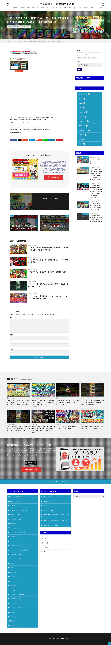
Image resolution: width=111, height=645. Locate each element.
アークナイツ (12, 541)
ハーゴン (79, 8)
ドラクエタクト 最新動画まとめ (55, 4)
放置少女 (11, 567)
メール (12, 342)
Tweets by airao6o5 (15, 125)
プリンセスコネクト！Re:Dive (17, 594)
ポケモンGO (12, 616)
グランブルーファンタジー (16, 607)
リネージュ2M (13, 576)
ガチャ (65, 8)
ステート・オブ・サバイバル (17, 532)
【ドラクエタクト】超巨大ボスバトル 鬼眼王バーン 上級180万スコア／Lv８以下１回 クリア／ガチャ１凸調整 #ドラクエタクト (43, 429)
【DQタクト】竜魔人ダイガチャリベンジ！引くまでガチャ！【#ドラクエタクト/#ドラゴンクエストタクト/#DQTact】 (43, 403)
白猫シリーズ (12, 585)
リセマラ (99, 8)
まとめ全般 (35, 8)
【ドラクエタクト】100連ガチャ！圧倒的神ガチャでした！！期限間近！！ (92, 427)
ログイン (43, 538)
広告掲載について (47, 501)
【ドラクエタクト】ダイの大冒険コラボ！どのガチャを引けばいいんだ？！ (96, 206)
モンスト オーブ (13, 625)
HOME (10, 41)
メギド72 (11, 612)
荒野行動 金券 (13, 621)
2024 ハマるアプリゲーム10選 (17, 497)
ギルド (84, 57)
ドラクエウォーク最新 (15, 519)
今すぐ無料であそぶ (53, 177)
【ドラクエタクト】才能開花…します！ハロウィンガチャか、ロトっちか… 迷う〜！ (47, 297)
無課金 (82, 144)
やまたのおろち (91, 8)
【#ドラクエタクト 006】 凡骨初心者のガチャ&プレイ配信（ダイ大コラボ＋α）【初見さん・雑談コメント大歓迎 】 (96, 174)
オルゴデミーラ (44, 8)
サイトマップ (46, 497)
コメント (13, 317)
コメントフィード (46, 547)
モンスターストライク (15, 559)
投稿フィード (44, 543)
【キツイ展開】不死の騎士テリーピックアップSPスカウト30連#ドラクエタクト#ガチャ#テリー (67, 402)
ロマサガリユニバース (15, 590)
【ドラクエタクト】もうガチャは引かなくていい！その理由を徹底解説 (48, 261)
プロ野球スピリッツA (15, 554)
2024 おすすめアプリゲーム (16, 501)
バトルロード (53, 8)
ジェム (89, 57)
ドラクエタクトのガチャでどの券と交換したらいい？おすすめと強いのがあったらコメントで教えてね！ (92, 402)
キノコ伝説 (12, 505)
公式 (84, 8)
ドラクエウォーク (14, 603)
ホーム (9, 8)
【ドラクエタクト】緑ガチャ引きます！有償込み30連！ (47, 272)
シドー (60, 8)
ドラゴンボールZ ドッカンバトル (18, 510)
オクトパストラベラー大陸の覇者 (18, 550)
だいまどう (72, 8)
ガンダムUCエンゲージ (15, 514)
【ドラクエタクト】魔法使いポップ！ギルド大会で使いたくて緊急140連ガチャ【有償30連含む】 (42, 41)
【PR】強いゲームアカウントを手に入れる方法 (55, 525)
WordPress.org (45, 551)
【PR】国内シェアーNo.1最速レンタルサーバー (55, 521)
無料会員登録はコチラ (31, 469)
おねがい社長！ (13, 572)
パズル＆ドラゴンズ (14, 598)
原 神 (11, 581)
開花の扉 (79, 57)
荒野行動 (11, 563)
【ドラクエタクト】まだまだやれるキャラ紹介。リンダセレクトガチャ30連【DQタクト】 (48, 249)
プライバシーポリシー (48, 510)
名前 (11, 334)
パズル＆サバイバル (14, 536)
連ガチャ (94, 57)
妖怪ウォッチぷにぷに (15, 528)
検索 (79, 69)
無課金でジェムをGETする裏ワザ (21, 8)
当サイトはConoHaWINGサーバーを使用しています (55, 515)
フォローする (50, 201)
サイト (11, 349)
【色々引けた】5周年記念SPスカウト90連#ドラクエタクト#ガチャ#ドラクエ (48, 285)
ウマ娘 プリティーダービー (16, 545)
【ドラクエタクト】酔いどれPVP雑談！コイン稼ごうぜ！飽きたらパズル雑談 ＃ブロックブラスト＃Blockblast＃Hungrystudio (96, 191)
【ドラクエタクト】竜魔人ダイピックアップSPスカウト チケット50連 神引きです (96, 219)
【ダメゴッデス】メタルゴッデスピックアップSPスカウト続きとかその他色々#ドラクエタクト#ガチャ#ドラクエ (18, 428)
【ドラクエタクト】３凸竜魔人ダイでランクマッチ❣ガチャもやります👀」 (67, 427)
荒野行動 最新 (13, 523)
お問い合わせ (46, 505)
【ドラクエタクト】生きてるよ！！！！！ (96, 161)
